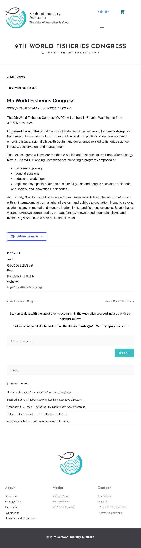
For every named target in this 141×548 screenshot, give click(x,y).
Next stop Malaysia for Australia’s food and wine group (39, 392)
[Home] (43, 52)
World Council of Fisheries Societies (65, 131)
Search (124, 353)
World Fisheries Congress (23, 301)
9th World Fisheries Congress (79, 52)
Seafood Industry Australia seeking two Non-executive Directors (44, 399)
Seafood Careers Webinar (118, 301)
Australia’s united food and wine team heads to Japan (38, 421)
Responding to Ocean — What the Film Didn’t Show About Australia (46, 406)
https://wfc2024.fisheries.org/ (24, 287)
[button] (102, 28)
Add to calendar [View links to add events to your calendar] (27, 236)
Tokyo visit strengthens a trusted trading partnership (38, 414)
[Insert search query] (70, 370)
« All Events (16, 77)
